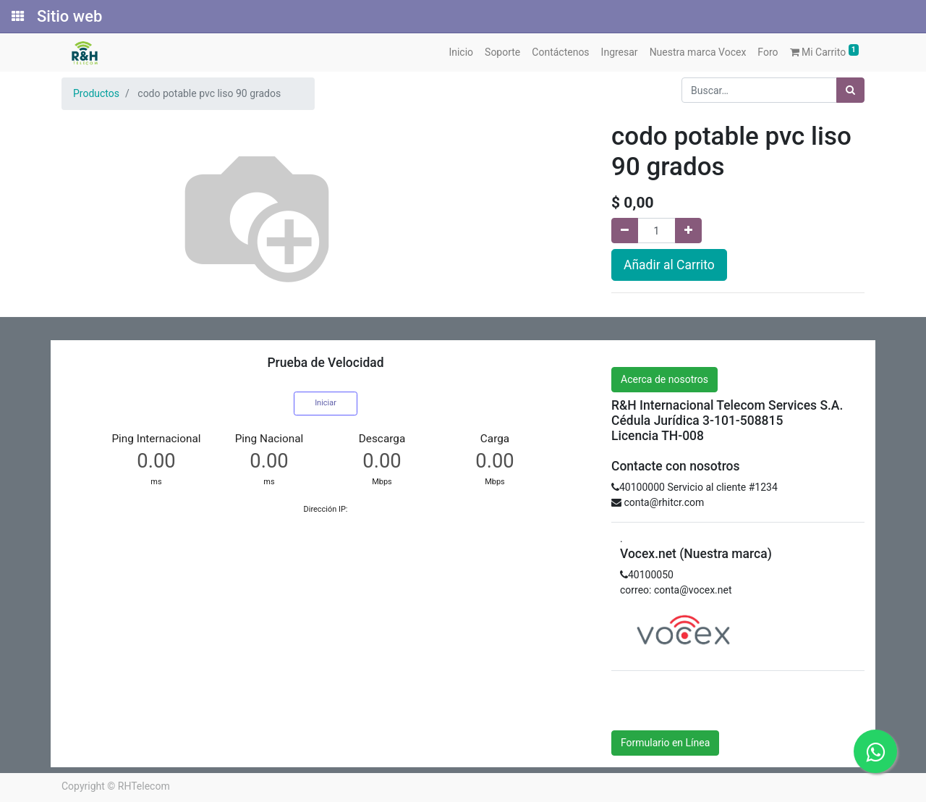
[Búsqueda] (850, 90)
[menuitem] (461, 52)
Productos (96, 93)
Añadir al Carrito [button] (669, 265)
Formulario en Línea (665, 742)
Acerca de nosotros (664, 379)
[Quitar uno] (624, 230)
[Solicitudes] (16, 16)
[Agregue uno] (688, 230)
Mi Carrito (824, 51)
